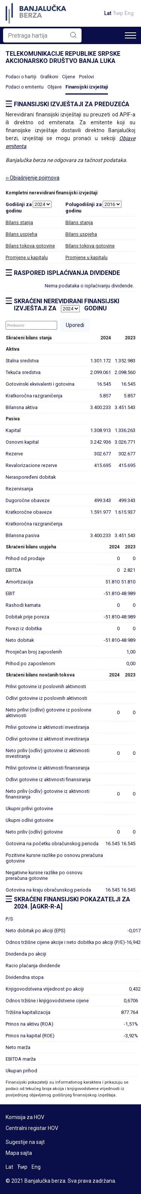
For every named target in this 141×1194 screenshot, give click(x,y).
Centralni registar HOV (32, 1128)
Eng (129, 13)
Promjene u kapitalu (27, 257)
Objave (54, 87)
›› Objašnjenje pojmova (32, 178)
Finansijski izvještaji (86, 87)
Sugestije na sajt (25, 1142)
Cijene (68, 76)
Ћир (118, 13)
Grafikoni (49, 76)
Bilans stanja (19, 222)
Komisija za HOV (25, 1117)
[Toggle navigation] (130, 35)
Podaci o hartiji (21, 76)
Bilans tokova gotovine (30, 246)
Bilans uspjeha (21, 234)
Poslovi (86, 76)
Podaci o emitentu (25, 87)
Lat (107, 13)
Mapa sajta (19, 1153)
